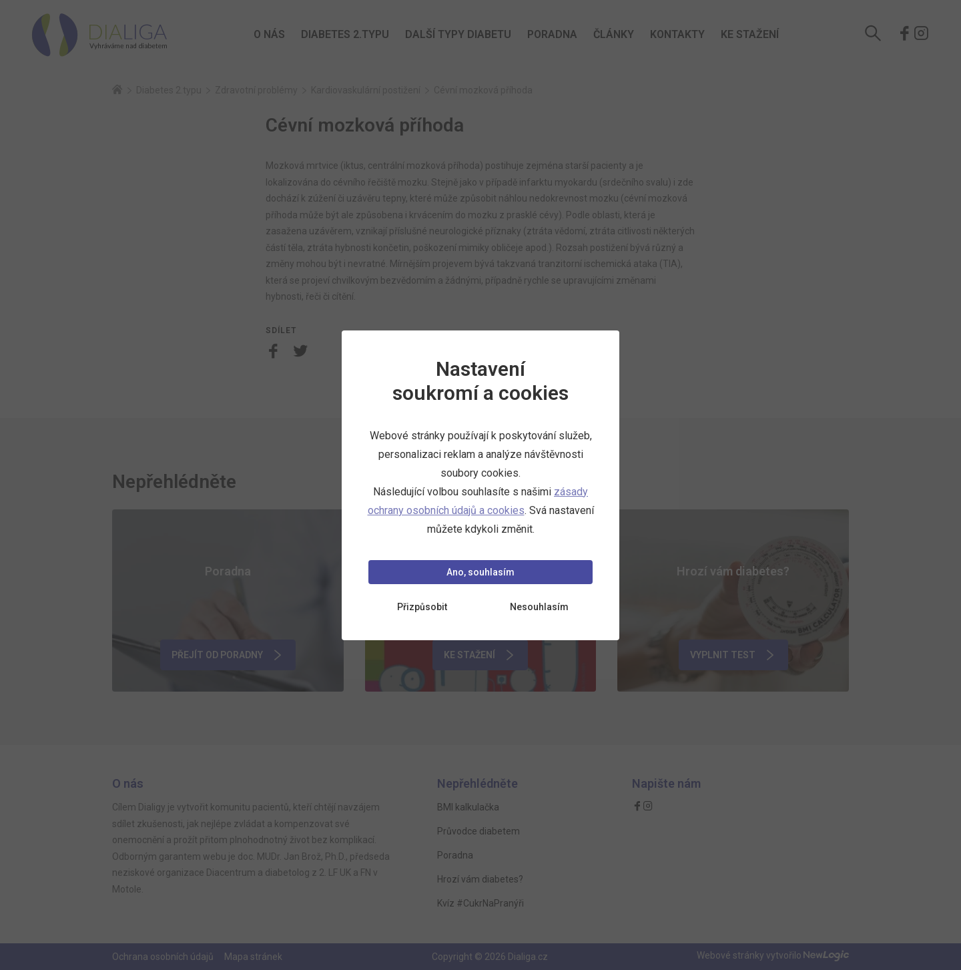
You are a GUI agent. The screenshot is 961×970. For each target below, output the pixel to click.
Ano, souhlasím (480, 572)
